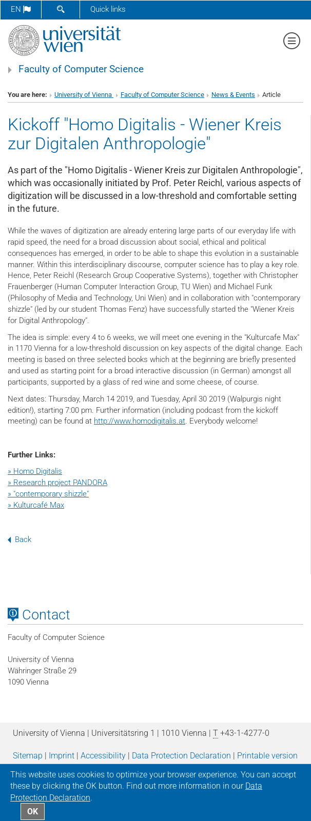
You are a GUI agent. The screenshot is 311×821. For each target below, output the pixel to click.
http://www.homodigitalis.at (139, 421)
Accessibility (103, 755)
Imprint (61, 755)
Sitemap (28, 755)
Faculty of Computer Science (81, 69)
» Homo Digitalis (35, 471)
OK (32, 811)
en (21, 9)
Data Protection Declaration (181, 755)
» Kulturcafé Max (36, 505)
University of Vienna (83, 94)
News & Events (233, 94)
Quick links (108, 9)
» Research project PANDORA (57, 482)
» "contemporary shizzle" (48, 493)
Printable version (267, 755)
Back (19, 539)
